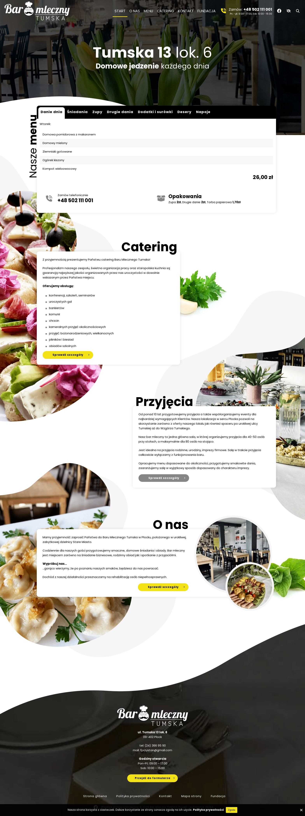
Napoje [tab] (203, 111)
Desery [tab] (184, 111)
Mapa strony (191, 796)
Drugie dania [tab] (120, 111)
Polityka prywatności (133, 796)
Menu (148, 11)
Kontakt (186, 11)
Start (120, 11)
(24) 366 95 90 (155, 745)
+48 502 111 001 (258, 9)
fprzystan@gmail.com (156, 750)
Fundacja (207, 11)
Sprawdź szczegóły (68, 355)
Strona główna (95, 796)
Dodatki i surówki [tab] (155, 111)
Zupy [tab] (97, 111)
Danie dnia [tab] (51, 111)
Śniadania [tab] (77, 111)
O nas (134, 11)
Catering (165, 11)
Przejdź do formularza (152, 778)
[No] (301, 810)
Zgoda (231, 809)
